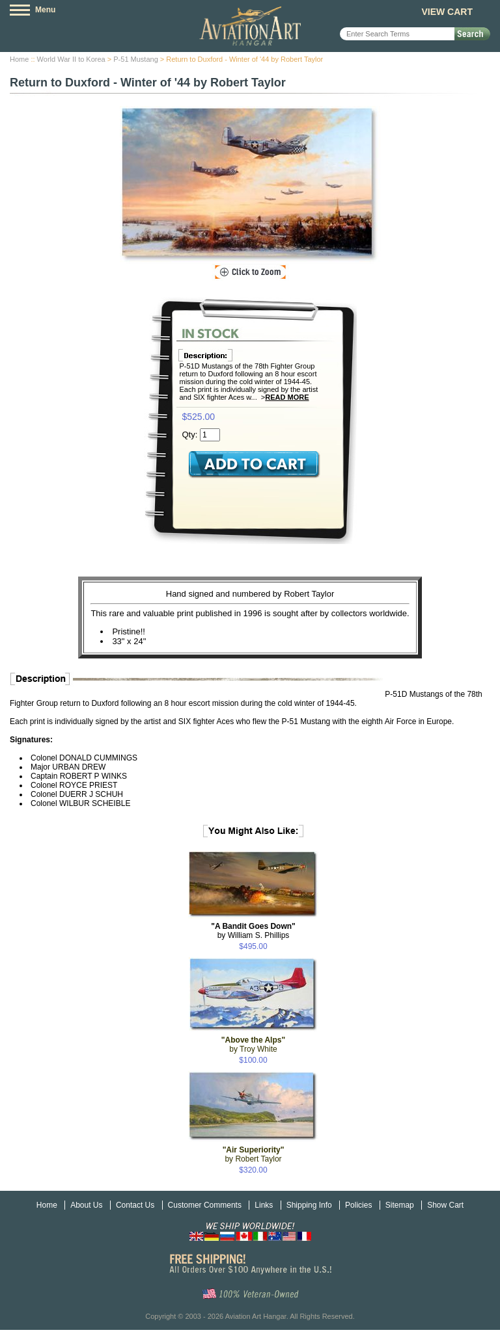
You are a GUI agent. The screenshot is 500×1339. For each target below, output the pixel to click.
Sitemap (399, 1205)
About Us (86, 1205)
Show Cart (445, 1205)
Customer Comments (205, 1205)
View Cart (447, 11)
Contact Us (135, 1205)
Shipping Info (309, 1205)
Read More (287, 397)
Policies (358, 1205)
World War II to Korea (71, 59)
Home (19, 59)
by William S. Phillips (253, 931)
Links (264, 1205)
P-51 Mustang (135, 59)
